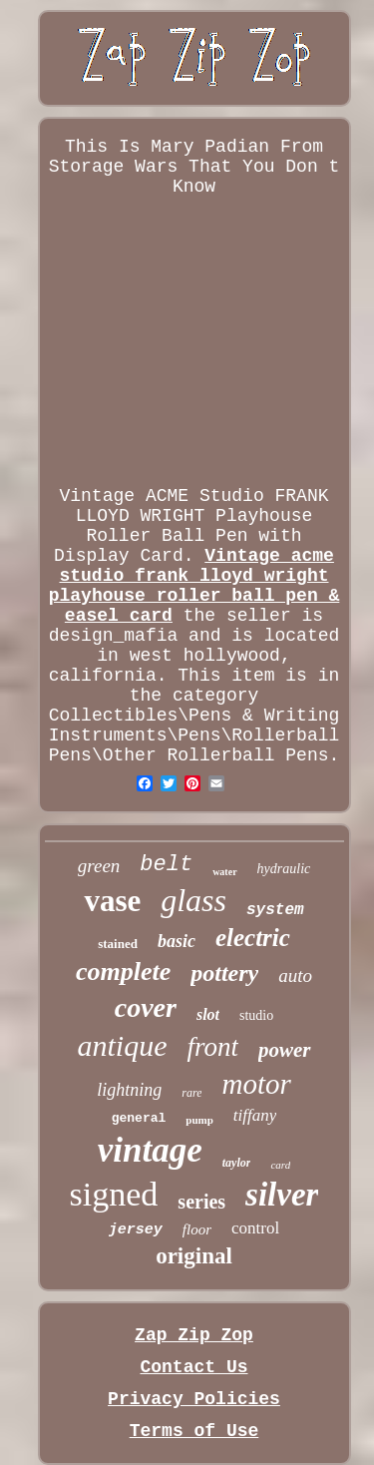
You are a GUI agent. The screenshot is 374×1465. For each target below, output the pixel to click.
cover (146, 1007)
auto (295, 975)
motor (255, 1084)
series (201, 1202)
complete (123, 971)
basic (176, 941)
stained (118, 943)
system (275, 910)
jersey (136, 1229)
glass (193, 900)
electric (252, 937)
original (194, 1255)
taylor (236, 1163)
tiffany (254, 1115)
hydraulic (284, 868)
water (224, 871)
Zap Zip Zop (194, 1335)
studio (256, 1015)
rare (191, 1093)
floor (197, 1229)
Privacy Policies (194, 1399)
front (212, 1047)
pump (199, 1120)
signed (114, 1194)
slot (207, 1014)
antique (122, 1045)
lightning (129, 1090)
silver (281, 1195)
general (139, 1118)
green (99, 865)
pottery (224, 973)
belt (166, 864)
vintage (150, 1150)
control (255, 1228)
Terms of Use (194, 1431)
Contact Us (193, 1367)
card (280, 1165)
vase (112, 900)
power (284, 1050)
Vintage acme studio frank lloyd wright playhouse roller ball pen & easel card (194, 586)
